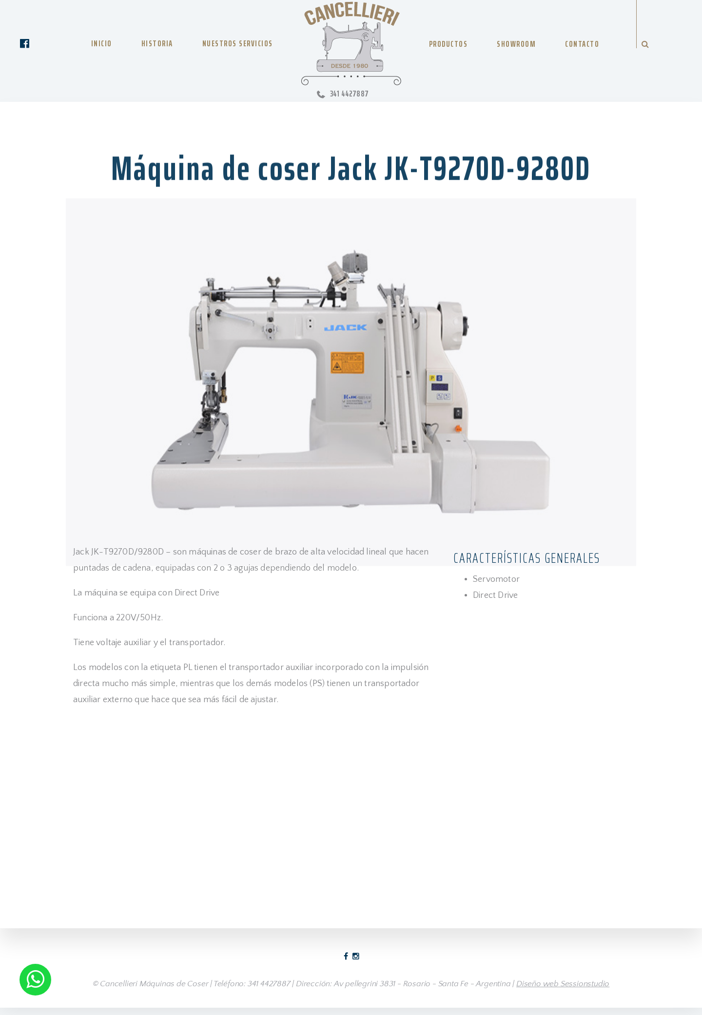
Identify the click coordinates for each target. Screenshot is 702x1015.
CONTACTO (582, 44)
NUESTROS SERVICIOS (237, 43)
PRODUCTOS (448, 44)
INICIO (101, 43)
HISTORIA (157, 43)
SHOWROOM (516, 44)
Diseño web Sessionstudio (562, 983)
